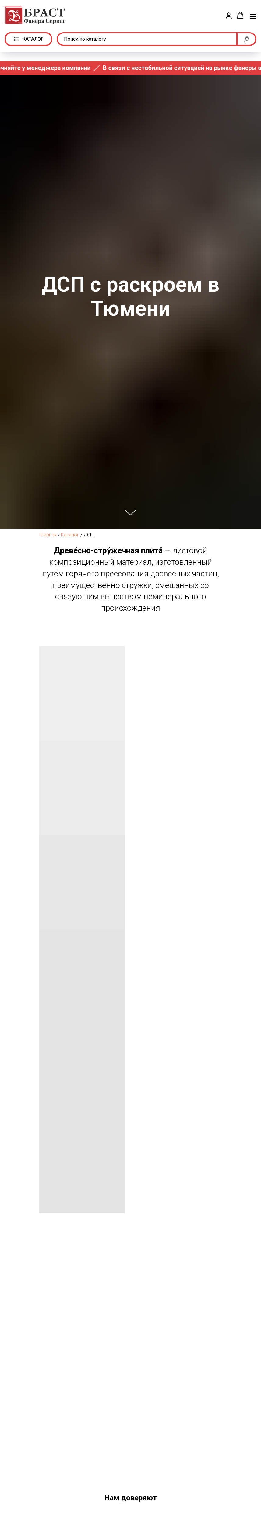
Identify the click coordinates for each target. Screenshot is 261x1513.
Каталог (70, 535)
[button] (228, 15)
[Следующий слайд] (249, 1485)
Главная (48, 535)
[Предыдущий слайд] (12, 1485)
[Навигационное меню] (253, 16)
